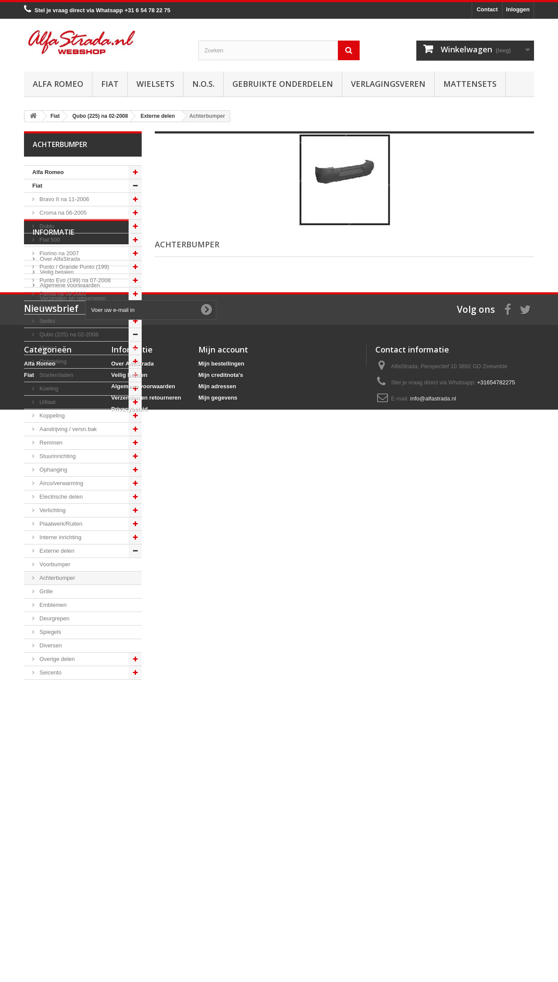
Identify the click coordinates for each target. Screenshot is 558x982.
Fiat (110, 84)
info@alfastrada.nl (433, 916)
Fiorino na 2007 (58, 253)
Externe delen (56, 550)
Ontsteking (52, 361)
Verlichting (52, 510)
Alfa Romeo (58, 84)
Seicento (49, 672)
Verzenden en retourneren (72, 768)
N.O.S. (203, 84)
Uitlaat (46, 402)
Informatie (53, 706)
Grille (45, 591)
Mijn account (223, 867)
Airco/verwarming (60, 483)
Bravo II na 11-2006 (63, 199)
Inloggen (518, 9)
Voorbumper (54, 564)
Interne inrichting (60, 537)
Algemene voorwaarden (69, 755)
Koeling (48, 388)
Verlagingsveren (388, 84)
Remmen (50, 442)
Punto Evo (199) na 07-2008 (74, 280)
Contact (486, 9)
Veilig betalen (56, 742)
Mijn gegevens (218, 915)
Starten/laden (55, 375)
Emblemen (52, 605)
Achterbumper (56, 578)
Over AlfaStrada (59, 729)
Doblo (46, 226)
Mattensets (470, 84)
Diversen (50, 645)
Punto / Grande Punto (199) (73, 266)
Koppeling (51, 415)
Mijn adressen (217, 904)
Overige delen (56, 659)
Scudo (46, 307)
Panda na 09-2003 (62, 294)
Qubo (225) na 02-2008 (68, 334)
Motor (46, 348)
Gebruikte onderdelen (282, 84)
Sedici (46, 321)
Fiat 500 (49, 239)
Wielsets (155, 84)
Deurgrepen (53, 618)
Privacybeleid (129, 927)
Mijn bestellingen (221, 881)
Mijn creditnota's (220, 893)
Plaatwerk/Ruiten (60, 523)
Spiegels (49, 632)
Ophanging (52, 469)
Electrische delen (60, 496)
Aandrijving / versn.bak (67, 429)
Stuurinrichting (57, 456)
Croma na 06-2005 (62, 212)
